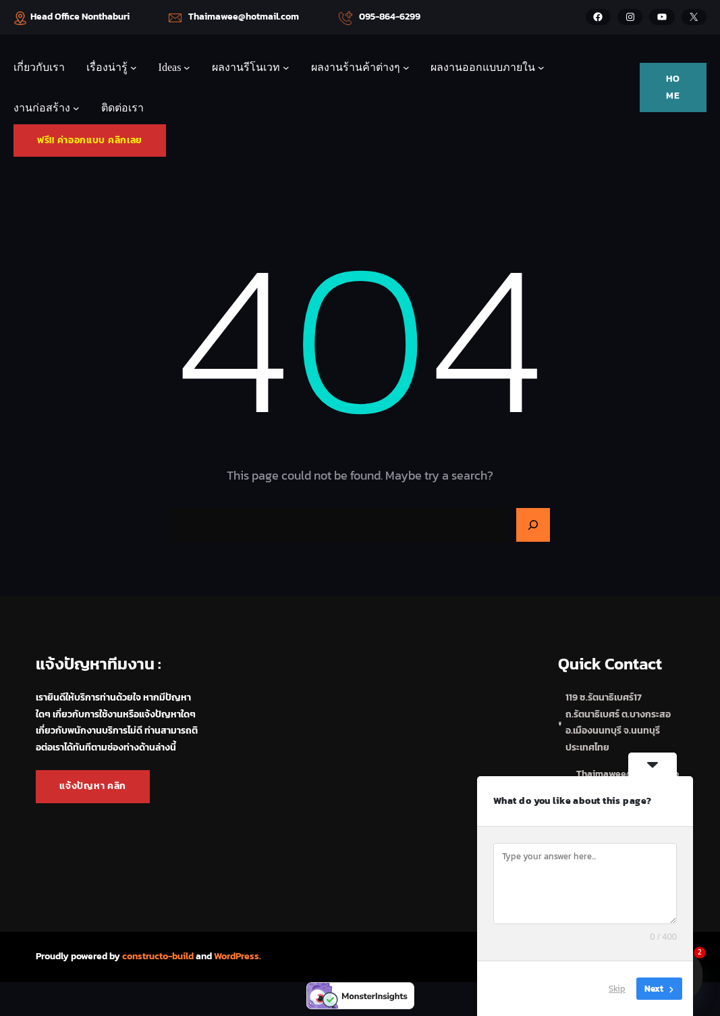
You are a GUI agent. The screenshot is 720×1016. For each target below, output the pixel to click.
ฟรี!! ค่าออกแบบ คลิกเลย (89, 140)
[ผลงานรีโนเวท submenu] (286, 67)
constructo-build (158, 956)
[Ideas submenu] (187, 67)
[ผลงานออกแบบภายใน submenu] (541, 67)
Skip (617, 988)
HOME (673, 87)
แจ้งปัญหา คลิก (92, 786)
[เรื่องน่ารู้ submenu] (133, 67)
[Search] (533, 525)
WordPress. (237, 956)
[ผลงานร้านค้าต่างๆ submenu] (406, 67)
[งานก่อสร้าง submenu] (76, 108)
